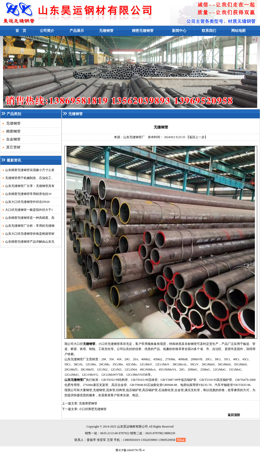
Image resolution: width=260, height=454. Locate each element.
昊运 (126, 426)
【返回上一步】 (197, 137)
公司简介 (47, 31)
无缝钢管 (106, 31)
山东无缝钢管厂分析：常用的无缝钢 (29, 226)
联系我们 (209, 31)
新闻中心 (179, 31)
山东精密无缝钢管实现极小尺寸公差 (29, 170)
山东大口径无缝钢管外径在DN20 (27, 202)
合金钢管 (13, 139)
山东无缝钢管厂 (134, 137)
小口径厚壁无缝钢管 (93, 409)
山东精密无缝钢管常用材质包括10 (28, 194)
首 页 (20, 31)
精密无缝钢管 (142, 31)
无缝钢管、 (90, 344)
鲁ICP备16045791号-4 (130, 450)
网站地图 (238, 31)
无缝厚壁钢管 (88, 403)
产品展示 (77, 31)
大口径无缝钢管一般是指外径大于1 (29, 210)
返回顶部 (234, 415)
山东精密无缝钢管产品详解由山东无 (29, 241)
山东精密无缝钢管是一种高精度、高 (29, 218)
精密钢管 (13, 131)
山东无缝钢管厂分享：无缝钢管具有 (29, 186)
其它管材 (13, 147)
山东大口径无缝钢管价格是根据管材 (29, 233)
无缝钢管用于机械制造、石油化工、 (29, 178)
